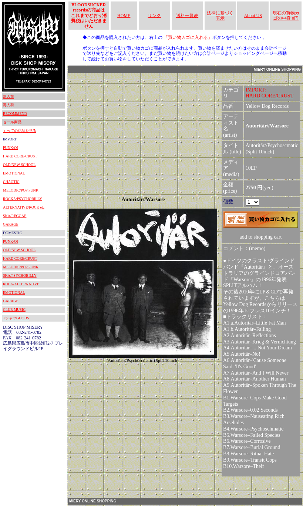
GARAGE (10, 224)
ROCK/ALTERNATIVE (21, 284)
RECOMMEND (15, 114)
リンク (154, 15)
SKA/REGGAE (14, 216)
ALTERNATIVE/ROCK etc (23, 207)
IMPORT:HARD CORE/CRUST (270, 93)
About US (253, 15)
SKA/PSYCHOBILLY (20, 275)
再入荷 (8, 105)
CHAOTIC (11, 182)
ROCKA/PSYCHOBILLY (22, 199)
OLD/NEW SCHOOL (19, 165)
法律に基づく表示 (220, 15)
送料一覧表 (187, 15)
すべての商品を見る (19, 131)
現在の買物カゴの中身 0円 (286, 15)
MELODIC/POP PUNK (20, 190)
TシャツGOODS (16, 318)
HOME (123, 15)
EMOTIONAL (14, 173)
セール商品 (12, 122)
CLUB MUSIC (14, 310)
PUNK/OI (10, 148)
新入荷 (8, 96)
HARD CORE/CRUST (20, 156)
